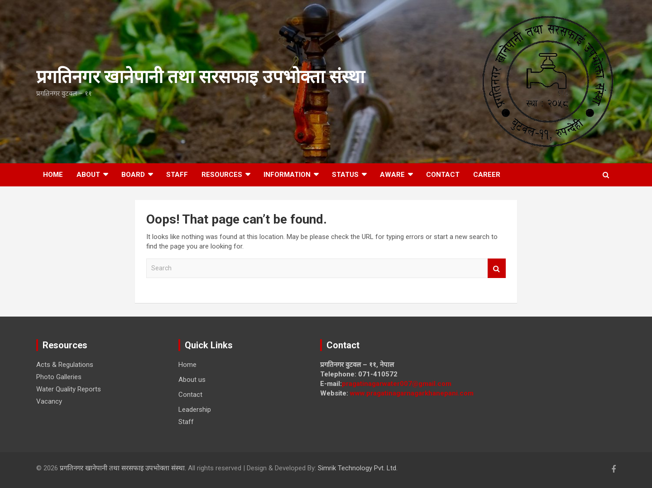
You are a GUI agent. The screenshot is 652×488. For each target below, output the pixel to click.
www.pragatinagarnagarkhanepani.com (412, 393)
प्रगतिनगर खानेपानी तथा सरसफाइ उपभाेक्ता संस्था (200, 77)
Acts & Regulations (64, 365)
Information (287, 175)
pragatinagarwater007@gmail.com (396, 384)
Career (486, 175)
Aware (392, 175)
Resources (221, 175)
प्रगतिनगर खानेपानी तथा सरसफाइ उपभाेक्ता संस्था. (124, 468)
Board (133, 175)
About (88, 175)
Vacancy (49, 401)
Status (345, 175)
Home (53, 175)
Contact (443, 175)
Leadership (194, 409)
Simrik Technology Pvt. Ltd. (358, 468)
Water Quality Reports (68, 389)
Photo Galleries (59, 377)
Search (497, 268)
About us (192, 380)
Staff (177, 175)
